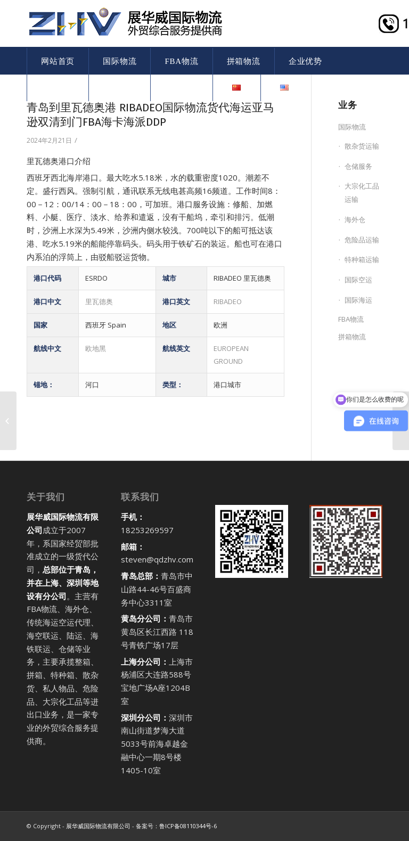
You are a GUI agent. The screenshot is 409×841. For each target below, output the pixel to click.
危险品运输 (362, 239)
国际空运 (358, 279)
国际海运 (358, 300)
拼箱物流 (352, 336)
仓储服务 (358, 166)
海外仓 (355, 219)
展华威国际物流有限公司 (98, 826)
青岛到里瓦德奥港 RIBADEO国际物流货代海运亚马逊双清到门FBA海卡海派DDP (150, 115)
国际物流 (352, 127)
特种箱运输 (362, 259)
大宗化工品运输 (362, 192)
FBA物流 (351, 319)
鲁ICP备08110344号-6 (188, 826)
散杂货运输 (362, 146)
